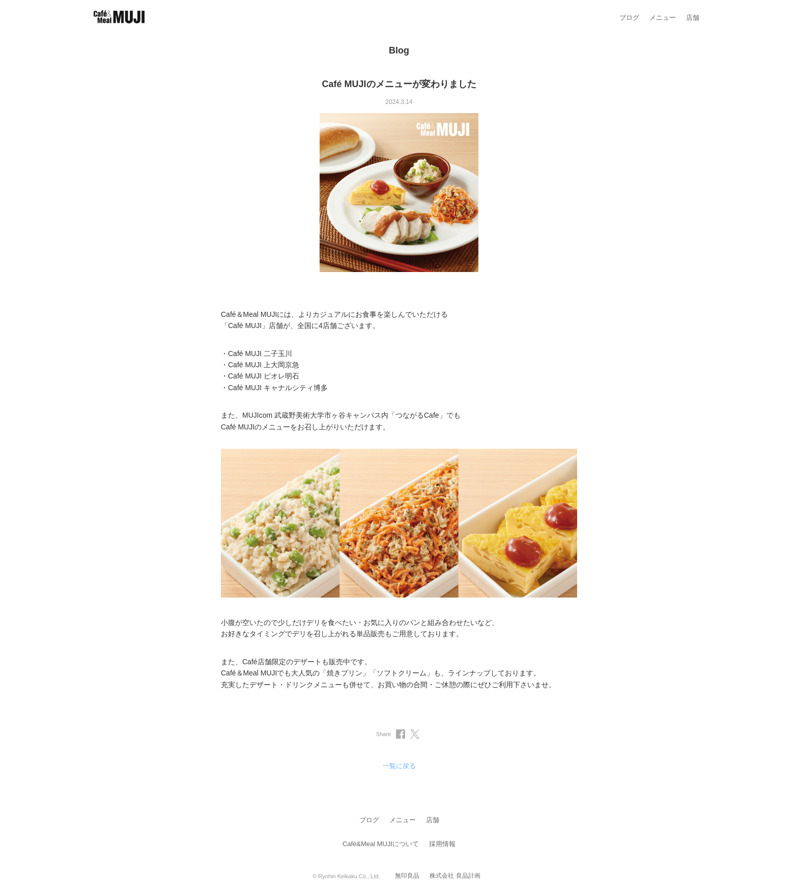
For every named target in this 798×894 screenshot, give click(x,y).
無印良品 (407, 875)
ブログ (629, 17)
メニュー (662, 17)
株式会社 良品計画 (455, 875)
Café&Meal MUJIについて (381, 844)
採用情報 (442, 844)
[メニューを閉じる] (784, 13)
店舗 (692, 17)
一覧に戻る (399, 766)
